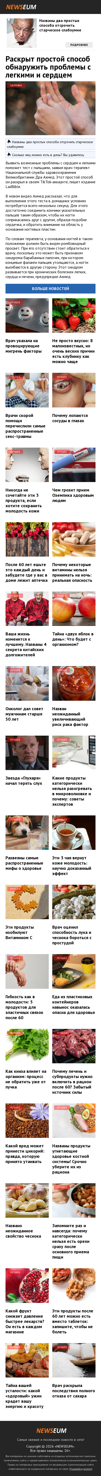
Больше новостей (50, 288)
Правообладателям (81, 1469)
